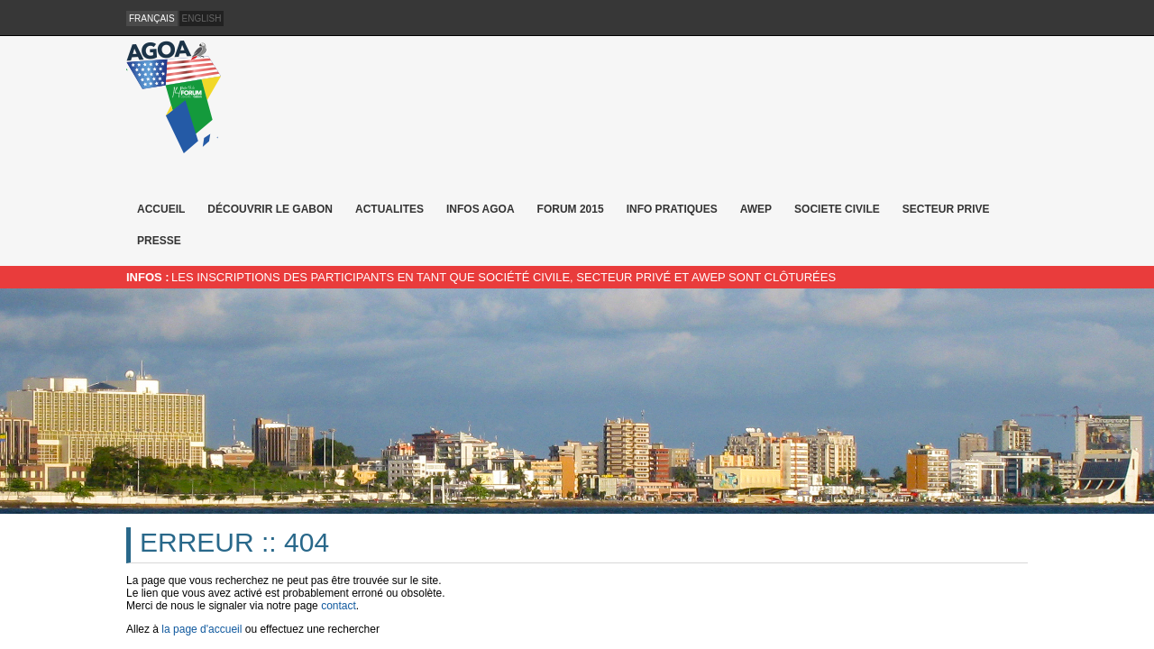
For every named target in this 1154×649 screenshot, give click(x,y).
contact (338, 605)
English (202, 18)
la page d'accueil (201, 629)
